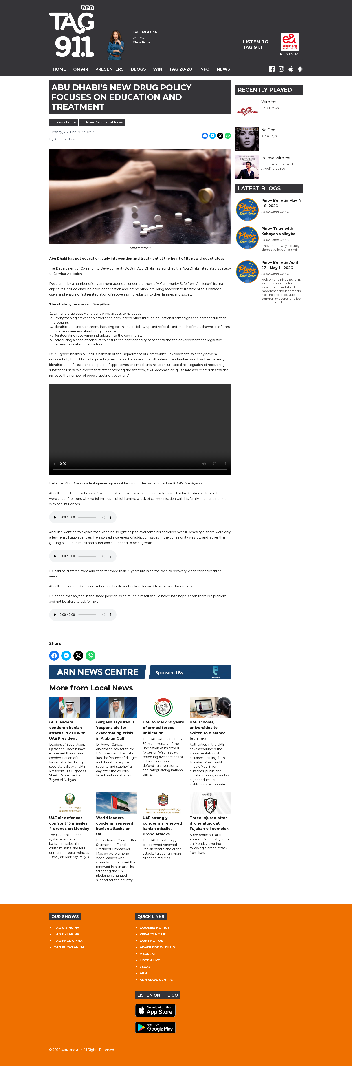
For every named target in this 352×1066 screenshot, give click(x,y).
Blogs (138, 69)
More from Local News (104, 122)
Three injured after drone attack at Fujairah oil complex (210, 811)
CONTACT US (151, 941)
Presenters (109, 69)
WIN (157, 69)
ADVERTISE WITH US (157, 947)
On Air (80, 69)
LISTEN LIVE (150, 960)
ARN (143, 973)
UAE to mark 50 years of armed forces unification (163, 716)
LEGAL (145, 967)
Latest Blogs (259, 188)
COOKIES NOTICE (154, 928)
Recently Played (265, 89)
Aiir (79, 1050)
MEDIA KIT (148, 954)
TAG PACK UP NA (68, 941)
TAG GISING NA (66, 928)
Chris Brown (270, 108)
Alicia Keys (269, 136)
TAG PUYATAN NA (69, 947)
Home (59, 69)
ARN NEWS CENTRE (156, 980)
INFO (204, 69)
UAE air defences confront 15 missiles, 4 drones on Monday (69, 811)
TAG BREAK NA (66, 934)
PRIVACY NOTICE (154, 934)
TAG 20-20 (180, 69)
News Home (66, 122)
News (223, 69)
